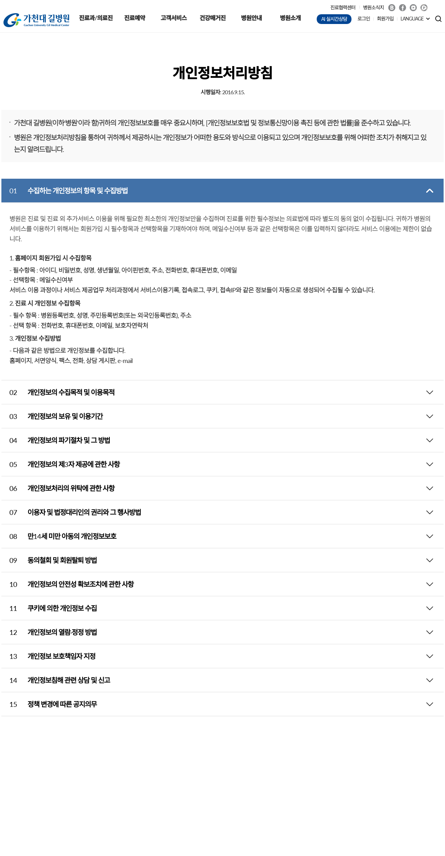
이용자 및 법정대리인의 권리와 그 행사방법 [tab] (71, 512)
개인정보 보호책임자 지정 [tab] (48, 656)
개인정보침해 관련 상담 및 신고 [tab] (55, 680)
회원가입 (385, 19)
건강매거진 (213, 18)
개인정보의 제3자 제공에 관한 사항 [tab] (60, 464)
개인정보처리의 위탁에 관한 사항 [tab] (57, 488)
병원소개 (290, 18)
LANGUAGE (411, 19)
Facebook (402, 7)
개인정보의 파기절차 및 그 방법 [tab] (55, 440)
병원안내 (251, 18)
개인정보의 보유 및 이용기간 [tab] (52, 416)
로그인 (363, 19)
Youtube (413, 7)
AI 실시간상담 (334, 19)
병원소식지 (373, 7)
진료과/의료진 (96, 18)
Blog (391, 7)
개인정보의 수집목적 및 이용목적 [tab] (57, 392)
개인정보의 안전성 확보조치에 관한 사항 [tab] (67, 584)
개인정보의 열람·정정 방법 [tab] (49, 632)
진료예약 (134, 18)
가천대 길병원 (36, 20)
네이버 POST (424, 8)
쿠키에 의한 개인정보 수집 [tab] (49, 608)
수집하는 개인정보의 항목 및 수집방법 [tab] (64, 190)
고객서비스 (174, 18)
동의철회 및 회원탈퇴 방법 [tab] (49, 560)
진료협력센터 (342, 7)
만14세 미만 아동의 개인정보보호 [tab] (58, 536)
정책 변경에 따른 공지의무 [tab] (49, 704)
